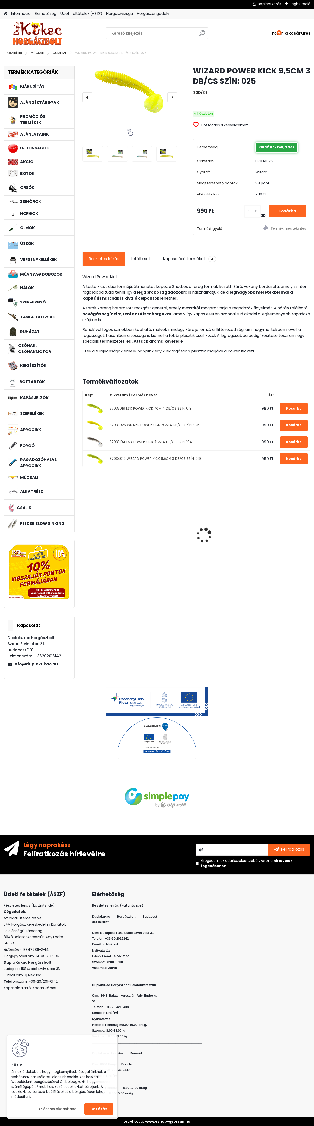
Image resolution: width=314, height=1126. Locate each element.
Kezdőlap (14, 52)
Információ (21, 13)
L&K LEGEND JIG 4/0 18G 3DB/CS (224, 533)
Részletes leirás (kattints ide (28, 905)
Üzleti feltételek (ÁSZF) (81, 13)
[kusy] (252, 211)
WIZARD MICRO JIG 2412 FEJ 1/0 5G (166, 521)
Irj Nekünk (33, 975)
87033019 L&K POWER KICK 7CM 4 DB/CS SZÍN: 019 (151, 408)
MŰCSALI (37, 52)
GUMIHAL (59, 52)
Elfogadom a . (247, 863)
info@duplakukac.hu (35, 664)
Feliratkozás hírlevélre (64, 853)
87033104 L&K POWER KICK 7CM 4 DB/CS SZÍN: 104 (151, 442)
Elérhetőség (45, 13)
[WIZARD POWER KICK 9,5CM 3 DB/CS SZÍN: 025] (129, 91)
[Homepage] (5, 14)
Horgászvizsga (119, 13)
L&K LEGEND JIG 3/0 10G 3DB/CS (108, 533)
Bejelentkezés (269, 3)
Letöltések (141, 259)
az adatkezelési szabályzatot (244, 860)
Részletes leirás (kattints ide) (117, 905)
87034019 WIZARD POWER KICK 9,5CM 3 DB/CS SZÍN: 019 (155, 458)
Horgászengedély (153, 13)
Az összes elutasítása (57, 1109)
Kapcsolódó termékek (189, 259)
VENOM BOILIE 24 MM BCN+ (278, 532)
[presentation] (87, 97)
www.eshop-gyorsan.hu (167, 1121)
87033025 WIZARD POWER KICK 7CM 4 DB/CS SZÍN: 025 (154, 425)
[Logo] (37, 33)
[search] (202, 35)
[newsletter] (289, 849)
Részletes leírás (104, 259)
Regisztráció (300, 3)
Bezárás (98, 1109)
